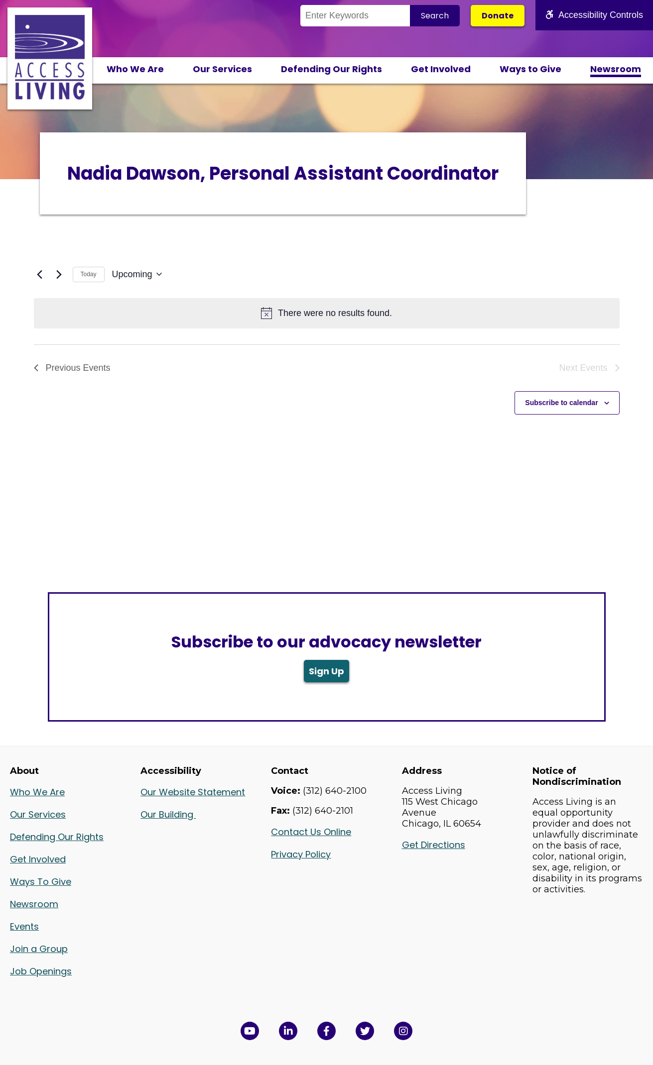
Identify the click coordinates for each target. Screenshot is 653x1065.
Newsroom (615, 69)
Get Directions (433, 845)
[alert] (327, 313)
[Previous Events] (40, 274)
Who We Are (135, 69)
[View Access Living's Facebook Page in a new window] (326, 1031)
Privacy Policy (301, 854)
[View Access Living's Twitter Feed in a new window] (365, 1031)
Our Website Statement (192, 792)
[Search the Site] (355, 15)
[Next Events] (59, 274)
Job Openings (41, 971)
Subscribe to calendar (561, 403)
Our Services (222, 69)
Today (89, 274)
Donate (498, 15)
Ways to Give (530, 69)
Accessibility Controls (594, 15)
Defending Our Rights (331, 69)
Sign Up (326, 671)
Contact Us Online (311, 832)
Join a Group (39, 949)
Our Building (168, 814)
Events (24, 926)
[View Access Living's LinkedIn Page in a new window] (288, 1031)
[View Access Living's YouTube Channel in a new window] (250, 1031)
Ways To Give (40, 881)
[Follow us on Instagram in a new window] (403, 1031)
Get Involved (441, 69)
